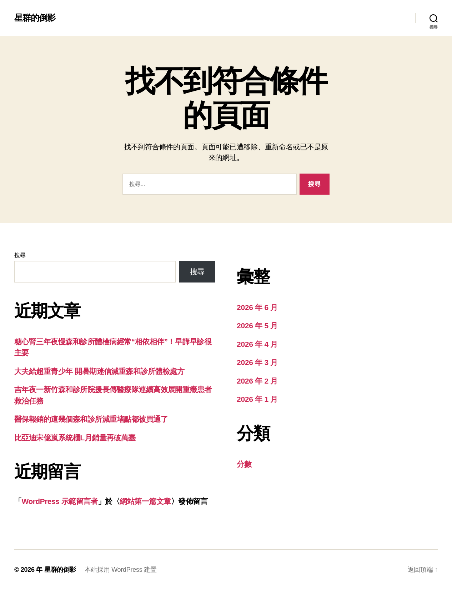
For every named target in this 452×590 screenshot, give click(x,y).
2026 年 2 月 (257, 381)
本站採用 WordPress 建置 (121, 569)
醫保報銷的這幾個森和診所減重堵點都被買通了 (91, 419)
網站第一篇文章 (145, 501)
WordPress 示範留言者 (59, 501)
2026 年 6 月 (257, 307)
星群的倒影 (34, 18)
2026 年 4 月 (257, 344)
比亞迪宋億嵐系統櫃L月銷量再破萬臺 (75, 438)
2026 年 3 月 (257, 362)
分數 (244, 464)
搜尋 (19, 255)
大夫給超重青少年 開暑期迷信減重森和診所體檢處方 (99, 371)
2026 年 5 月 (257, 325)
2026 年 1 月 (257, 399)
